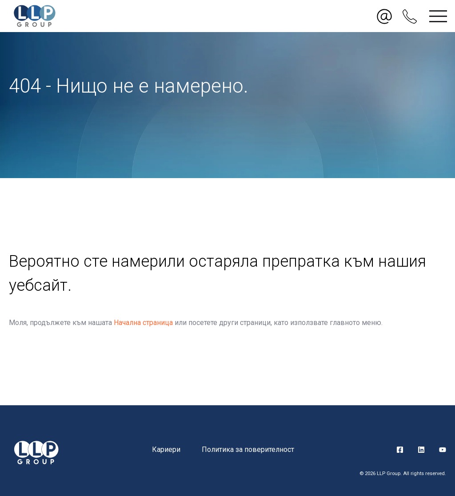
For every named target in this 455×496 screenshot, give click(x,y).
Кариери (166, 449)
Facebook (399, 449)
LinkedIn (421, 449)
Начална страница (143, 322)
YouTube (442, 449)
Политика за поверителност (248, 449)
